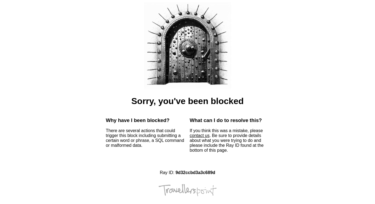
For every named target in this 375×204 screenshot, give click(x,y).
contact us (200, 135)
